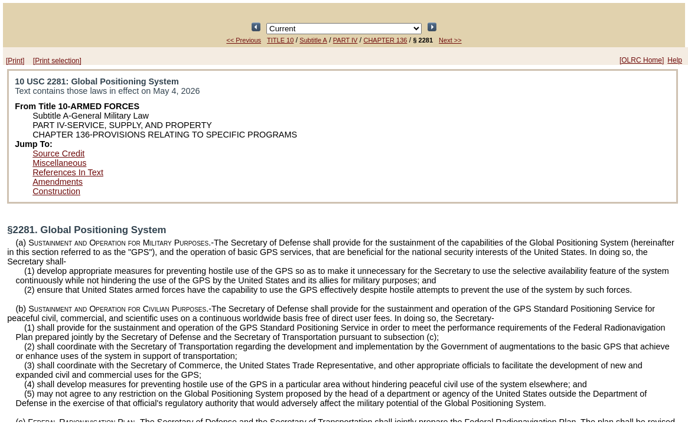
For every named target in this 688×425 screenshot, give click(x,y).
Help (674, 60)
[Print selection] (57, 61)
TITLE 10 (280, 40)
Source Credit (58, 153)
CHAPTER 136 (385, 40)
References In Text (67, 172)
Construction (56, 191)
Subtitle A (313, 40)
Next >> (450, 40)
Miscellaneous (59, 163)
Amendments (57, 182)
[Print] (15, 61)
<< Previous (243, 40)
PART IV (345, 40)
